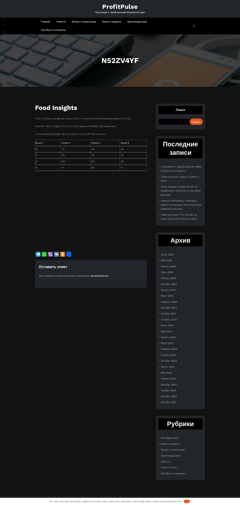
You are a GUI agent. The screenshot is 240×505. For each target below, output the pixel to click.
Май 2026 (166, 260)
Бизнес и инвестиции (84, 21)
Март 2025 (167, 295)
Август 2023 (168, 366)
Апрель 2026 (168, 266)
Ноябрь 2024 (168, 313)
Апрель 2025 (168, 290)
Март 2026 (167, 272)
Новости (61, 21)
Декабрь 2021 (168, 402)
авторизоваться (99, 275)
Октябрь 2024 (169, 319)
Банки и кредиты (111, 21)
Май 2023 (166, 372)
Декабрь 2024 (169, 307)
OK (186, 501)
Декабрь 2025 (169, 284)
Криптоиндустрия (137, 21)
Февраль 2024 (169, 349)
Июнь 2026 (167, 254)
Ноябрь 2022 (168, 390)
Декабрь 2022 (169, 384)
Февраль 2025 (169, 301)
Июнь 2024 (167, 325)
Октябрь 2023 (169, 360)
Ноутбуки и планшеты (53, 30)
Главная (45, 21)
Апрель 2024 (168, 337)
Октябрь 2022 (169, 396)
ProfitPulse (120, 6)
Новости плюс (169, 467)
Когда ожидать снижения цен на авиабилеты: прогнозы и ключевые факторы (181, 190)
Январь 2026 (168, 278)
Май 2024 (166, 331)
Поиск (180, 110)
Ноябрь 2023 (168, 355)
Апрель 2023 (168, 378)
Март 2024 (167, 343)
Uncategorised (169, 437)
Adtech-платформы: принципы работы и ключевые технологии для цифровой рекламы (181, 204)
